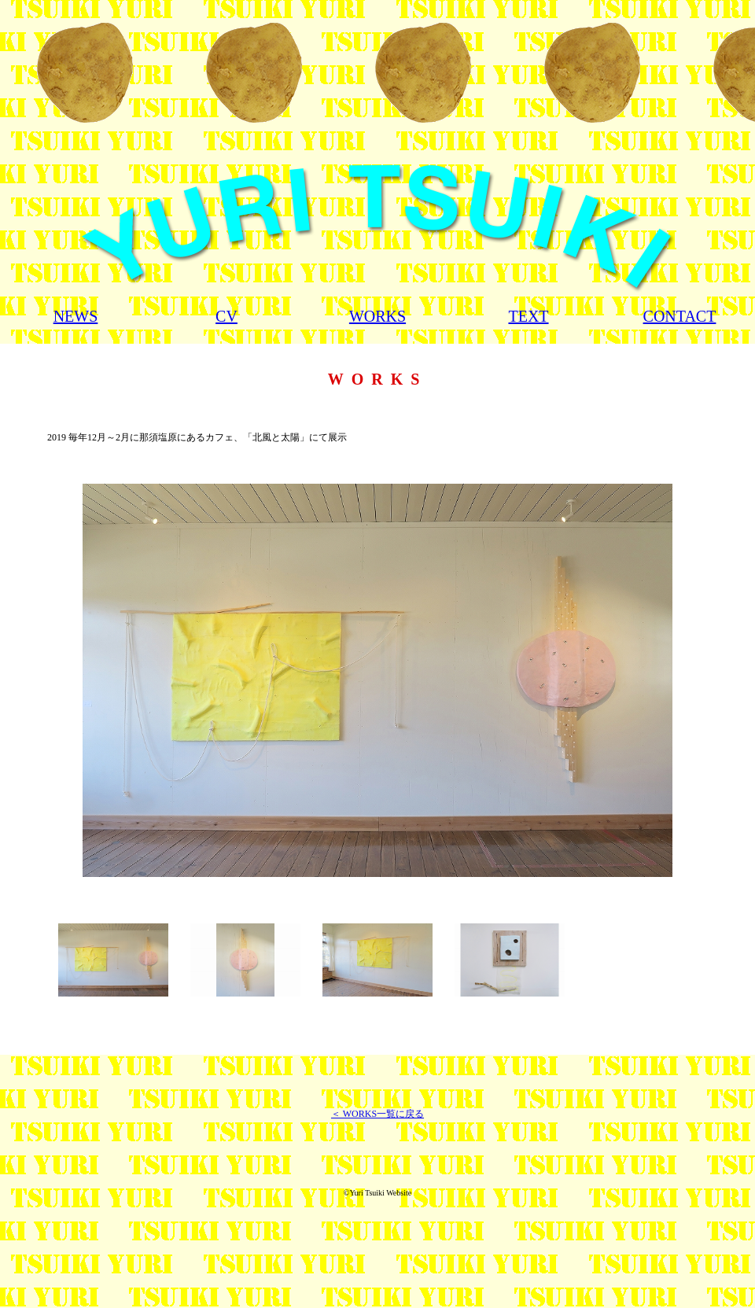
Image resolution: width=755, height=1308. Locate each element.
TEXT (528, 316)
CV (226, 316)
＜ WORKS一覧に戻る (377, 1113)
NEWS (75, 316)
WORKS (377, 316)
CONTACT (679, 316)
